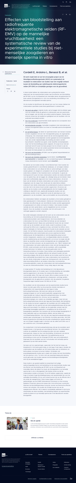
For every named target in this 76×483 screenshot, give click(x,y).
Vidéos (54, 462)
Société (39, 462)
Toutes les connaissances (67, 468)
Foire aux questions (65, 6)
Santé (15, 81)
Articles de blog (67, 464)
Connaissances (53, 6)
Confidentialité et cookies (45, 478)
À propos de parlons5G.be (8, 466)
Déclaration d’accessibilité (60, 478)
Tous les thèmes (41, 469)
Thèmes (45, 6)
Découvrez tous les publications (10, 72)
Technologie (28, 471)
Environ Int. (13, 85)
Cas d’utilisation (56, 467)
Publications (66, 462)
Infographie (55, 464)
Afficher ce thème (37, 438)
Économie (27, 469)
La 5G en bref (36, 6)
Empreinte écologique (27, 463)
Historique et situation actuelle (41, 465)
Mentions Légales (32, 478)
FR (66, 2)
